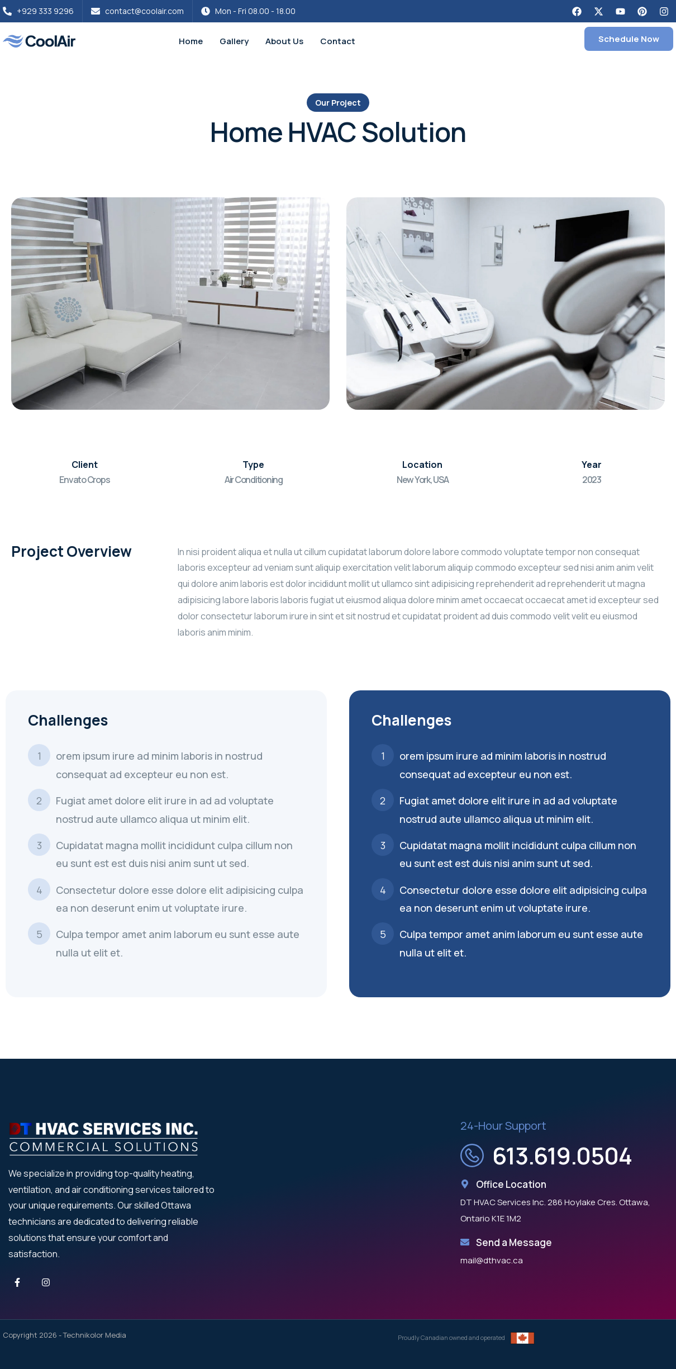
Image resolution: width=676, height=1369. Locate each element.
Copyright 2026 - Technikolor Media (64, 1335)
